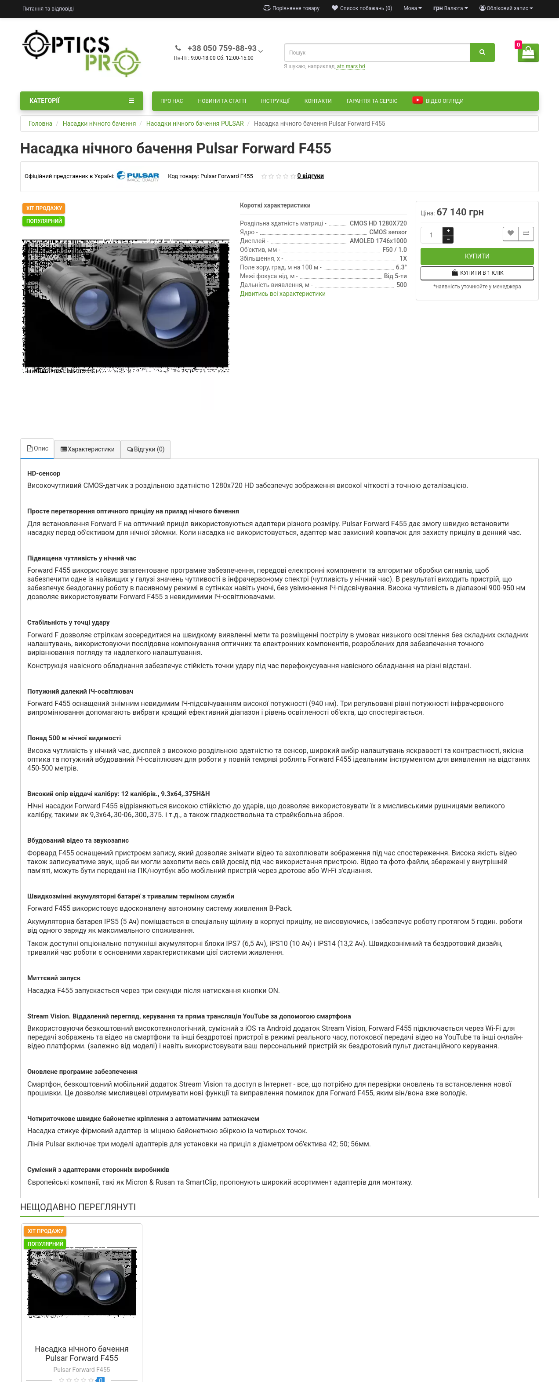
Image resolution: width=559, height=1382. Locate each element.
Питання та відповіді (48, 9)
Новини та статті (222, 101)
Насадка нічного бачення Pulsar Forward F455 (82, 1353)
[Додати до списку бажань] (511, 234)
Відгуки (145, 449)
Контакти (318, 101)
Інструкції (275, 101)
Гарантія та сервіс (372, 101)
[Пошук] (482, 52)
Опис (37, 448)
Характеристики (87, 449)
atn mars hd (350, 66)
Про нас (171, 101)
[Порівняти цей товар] (526, 234)
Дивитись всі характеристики (283, 293)
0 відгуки (310, 175)
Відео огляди (438, 100)
